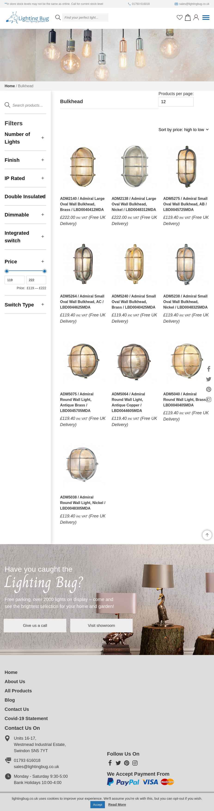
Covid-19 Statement (26, 718)
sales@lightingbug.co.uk (191, 4)
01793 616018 (139, 4)
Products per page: (176, 99)
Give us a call (39, 625)
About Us (15, 681)
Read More (117, 804)
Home (10, 86)
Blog (10, 700)
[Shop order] (182, 132)
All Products (18, 690)
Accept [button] (97, 804)
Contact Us (17, 709)
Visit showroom (114, 625)
